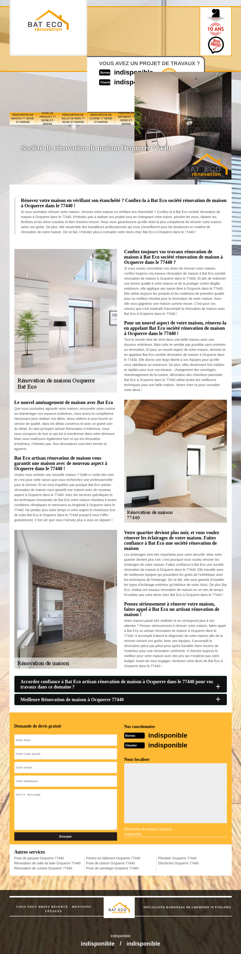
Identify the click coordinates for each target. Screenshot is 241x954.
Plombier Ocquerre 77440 (177, 858)
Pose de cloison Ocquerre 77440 (110, 863)
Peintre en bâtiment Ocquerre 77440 (113, 858)
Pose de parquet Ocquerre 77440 (39, 858)
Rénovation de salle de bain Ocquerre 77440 (47, 863)
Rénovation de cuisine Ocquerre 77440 (43, 868)
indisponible (169, 735)
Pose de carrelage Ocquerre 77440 (112, 868)
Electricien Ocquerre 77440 (178, 863)
